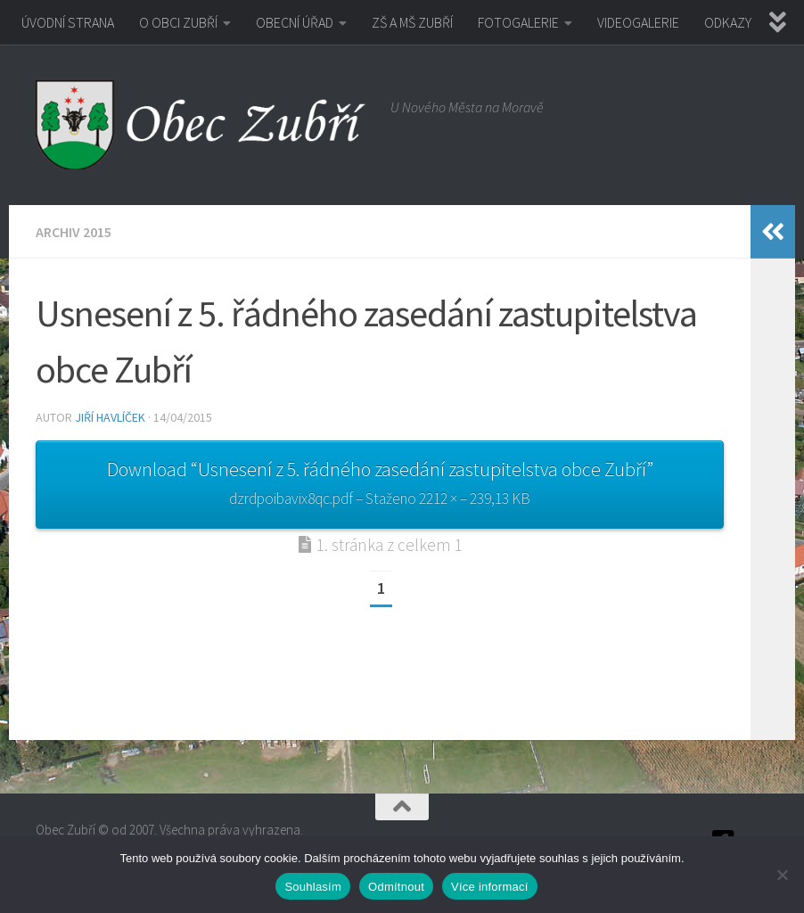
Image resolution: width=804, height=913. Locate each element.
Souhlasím (312, 886)
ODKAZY (727, 22)
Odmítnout (396, 886)
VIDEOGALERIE (638, 22)
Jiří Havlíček (110, 417)
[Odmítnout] (782, 875)
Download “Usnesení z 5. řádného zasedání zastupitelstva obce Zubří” (380, 485)
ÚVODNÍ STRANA (67, 22)
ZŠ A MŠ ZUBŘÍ (412, 22)
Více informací (490, 886)
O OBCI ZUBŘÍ (178, 22)
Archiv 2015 (73, 232)
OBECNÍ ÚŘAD (294, 22)
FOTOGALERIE (518, 22)
